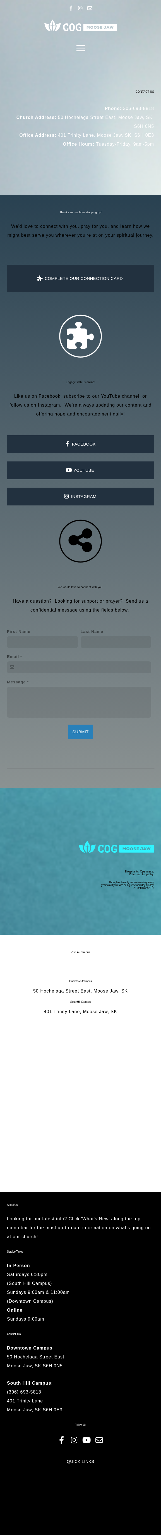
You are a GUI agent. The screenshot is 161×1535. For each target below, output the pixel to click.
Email (13, 692)
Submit (80, 767)
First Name (18, 667)
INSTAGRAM (79, 517)
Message (16, 717)
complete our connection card (80, 295)
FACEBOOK (79, 464)
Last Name (92, 667)
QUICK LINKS (80, 1516)
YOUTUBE (79, 490)
